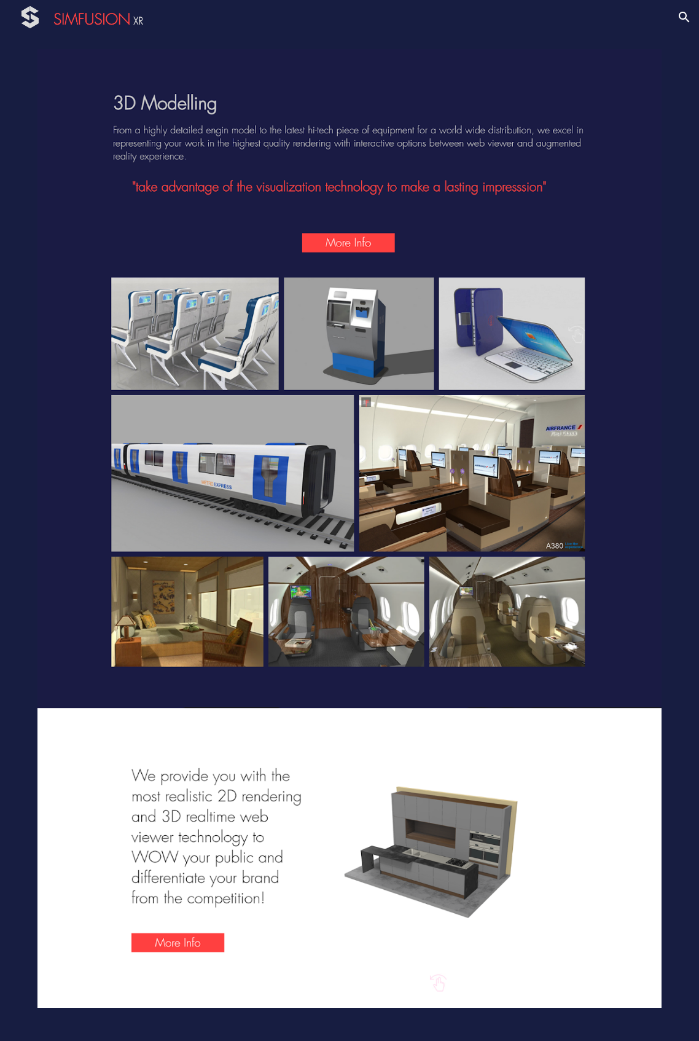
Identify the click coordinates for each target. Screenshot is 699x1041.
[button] (684, 17)
